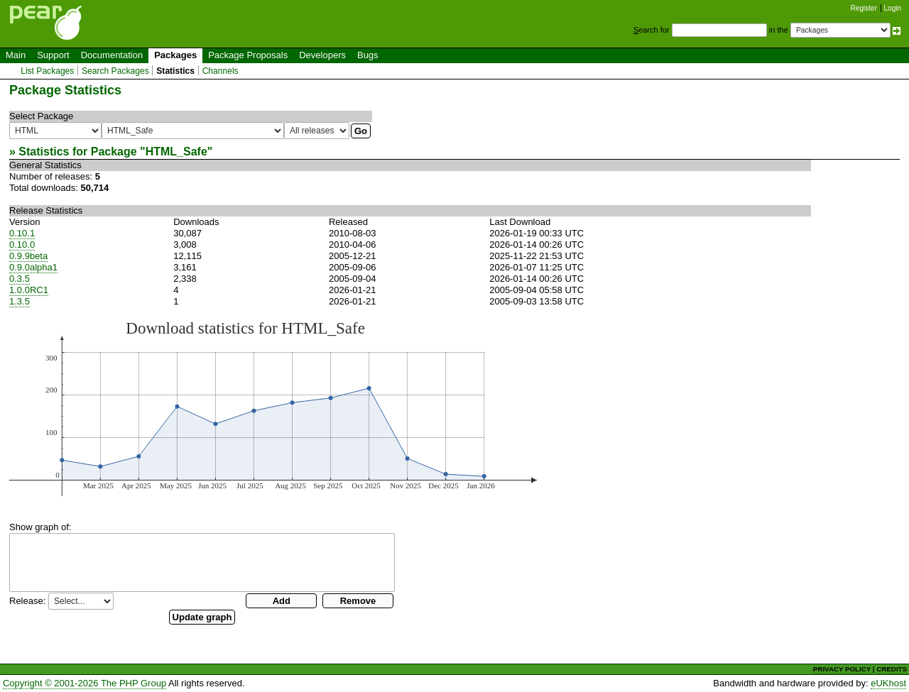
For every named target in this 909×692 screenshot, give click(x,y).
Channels (220, 71)
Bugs (368, 55)
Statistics (175, 71)
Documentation (112, 55)
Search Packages (115, 71)
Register (864, 8)
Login (892, 8)
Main (16, 55)
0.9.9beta (28, 256)
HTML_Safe (176, 151)
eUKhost (888, 683)
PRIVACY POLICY (842, 669)
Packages (175, 55)
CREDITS (891, 669)
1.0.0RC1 (28, 290)
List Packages (47, 71)
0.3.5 (19, 278)
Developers (322, 55)
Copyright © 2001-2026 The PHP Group (84, 683)
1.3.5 (19, 301)
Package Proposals (248, 55)
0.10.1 (22, 233)
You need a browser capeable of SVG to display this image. (273, 407)
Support (53, 55)
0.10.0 (22, 244)
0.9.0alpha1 (33, 267)
